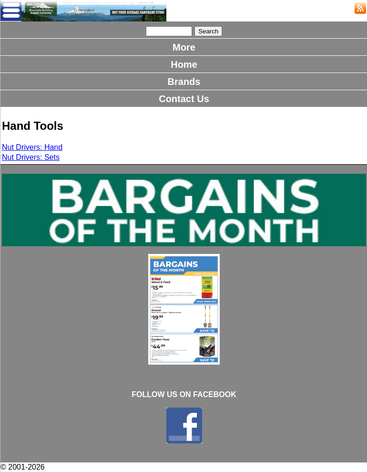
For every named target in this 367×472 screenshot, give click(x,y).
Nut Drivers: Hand (32, 147)
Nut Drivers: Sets (31, 157)
